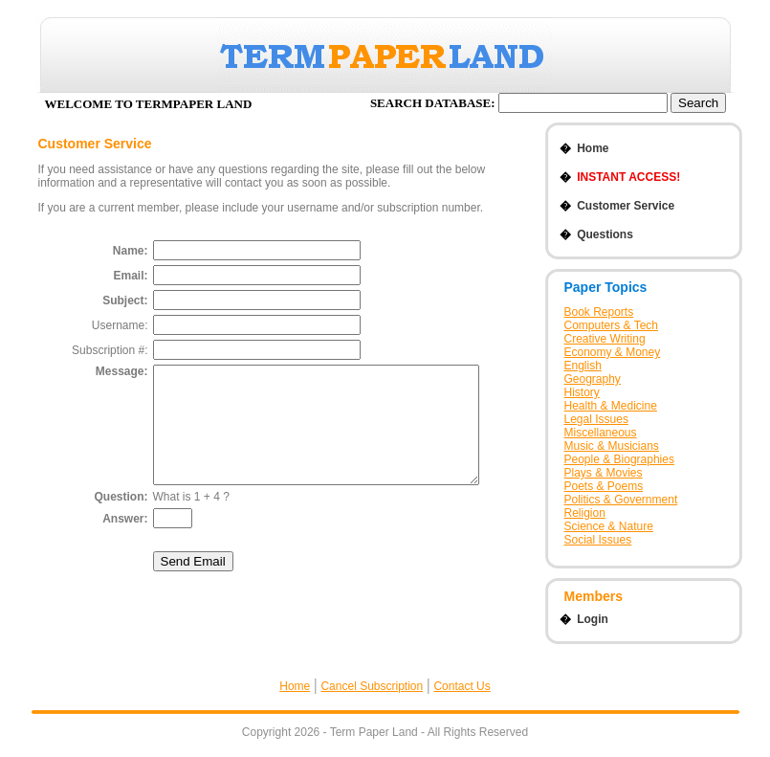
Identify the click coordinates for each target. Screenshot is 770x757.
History (582, 392)
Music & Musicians (611, 446)
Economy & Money (612, 352)
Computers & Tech (611, 325)
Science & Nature (608, 526)
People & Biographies (619, 459)
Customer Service (617, 205)
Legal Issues (596, 419)
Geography (592, 379)
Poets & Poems (604, 486)
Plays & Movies (603, 472)
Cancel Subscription (371, 686)
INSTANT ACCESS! (620, 177)
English (583, 365)
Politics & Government (621, 499)
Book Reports (599, 312)
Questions (596, 234)
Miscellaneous (600, 432)
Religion (584, 513)
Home (584, 148)
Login (584, 619)
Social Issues (598, 539)
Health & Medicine (610, 405)
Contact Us (461, 686)
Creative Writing (605, 338)
